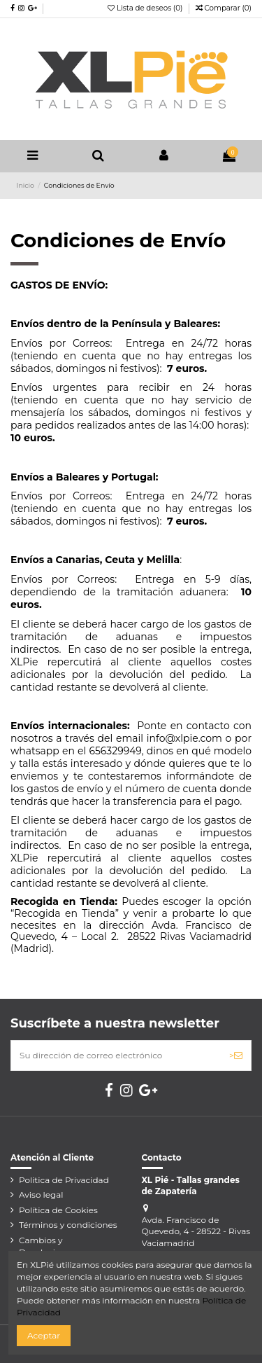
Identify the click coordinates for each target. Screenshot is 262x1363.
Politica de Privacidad (64, 1180)
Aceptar (43, 1335)
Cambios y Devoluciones (47, 1246)
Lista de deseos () (146, 8)
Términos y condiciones (68, 1224)
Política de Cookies (58, 1210)
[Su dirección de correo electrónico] (116, 1055)
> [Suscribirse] (235, 1055)
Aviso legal (41, 1194)
